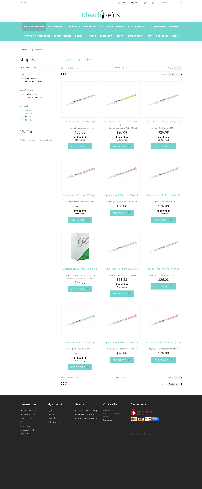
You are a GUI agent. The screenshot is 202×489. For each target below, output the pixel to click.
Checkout (24, 2)
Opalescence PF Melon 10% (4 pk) (163, 342)
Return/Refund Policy (28, 414)
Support (134, 2)
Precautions (25, 426)
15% (26, 113)
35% (26, 120)
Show (170, 68)
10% (26, 110)
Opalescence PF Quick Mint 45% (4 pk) (122, 123)
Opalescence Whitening (85, 414)
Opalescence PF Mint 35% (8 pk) (121, 268)
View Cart (51, 414)
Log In (144, 2)
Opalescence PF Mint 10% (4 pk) (163, 268)
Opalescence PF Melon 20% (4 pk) (121, 195)
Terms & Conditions (28, 410)
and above (33, 81)
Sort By (164, 74)
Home (24, 49)
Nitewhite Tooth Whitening (86, 410)
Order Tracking (53, 422)
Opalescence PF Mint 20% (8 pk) (80, 342)
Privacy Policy (25, 418)
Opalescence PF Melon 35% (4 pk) (80, 195)
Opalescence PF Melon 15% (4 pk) (121, 342)
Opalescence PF (31, 97)
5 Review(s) (122, 287)
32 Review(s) (80, 140)
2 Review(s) (122, 140)
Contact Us (24, 434)
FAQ (21, 422)
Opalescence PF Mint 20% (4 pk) (163, 121)
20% (26, 116)
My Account (122, 2)
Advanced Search (27, 430)
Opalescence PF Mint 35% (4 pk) (80, 121)
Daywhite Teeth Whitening (86, 418)
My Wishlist (51, 418)
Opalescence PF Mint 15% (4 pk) (163, 195)
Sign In (50, 410)
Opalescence (30, 94)
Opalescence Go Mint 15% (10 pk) (80, 268)
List (66, 74)
